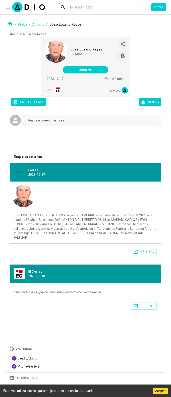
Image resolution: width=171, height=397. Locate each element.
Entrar (158, 7)
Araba (22, 24)
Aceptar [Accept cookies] (160, 391)
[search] (77, 7)
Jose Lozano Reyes (86, 49)
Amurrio (38, 24)
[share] (122, 44)
